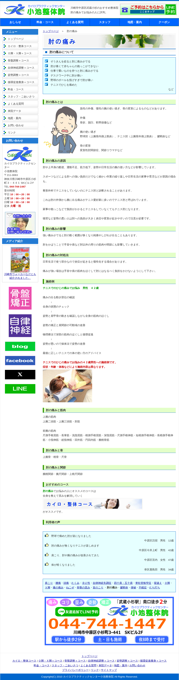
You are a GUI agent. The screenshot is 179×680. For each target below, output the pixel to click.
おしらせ (15, 22)
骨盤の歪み (83, 587)
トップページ (51, 31)
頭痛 (66, 583)
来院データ (14, 111)
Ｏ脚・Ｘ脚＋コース (20, 53)
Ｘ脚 (47, 587)
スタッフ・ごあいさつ (21, 96)
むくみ (75, 583)
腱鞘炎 (124, 587)
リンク (12, 132)
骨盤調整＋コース (18, 60)
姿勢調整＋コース (18, 75)
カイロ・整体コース (20, 46)
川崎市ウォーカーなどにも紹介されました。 (20, 274)
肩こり (49, 583)
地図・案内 (135, 22)
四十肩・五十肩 (123, 583)
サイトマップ (109, 670)
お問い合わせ (16, 125)
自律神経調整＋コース (21, 67)
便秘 (133, 587)
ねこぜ (70, 587)
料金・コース (45, 22)
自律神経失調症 (102, 583)
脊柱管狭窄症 (143, 583)
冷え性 (86, 583)
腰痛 (58, 583)
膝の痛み (58, 587)
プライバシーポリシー (75, 670)
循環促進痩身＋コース (21, 82)
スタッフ (104, 22)
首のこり (98, 587)
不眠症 (143, 587)
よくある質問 (74, 22)
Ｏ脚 (167, 583)
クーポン (164, 22)
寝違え (158, 583)
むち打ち (154, 587)
